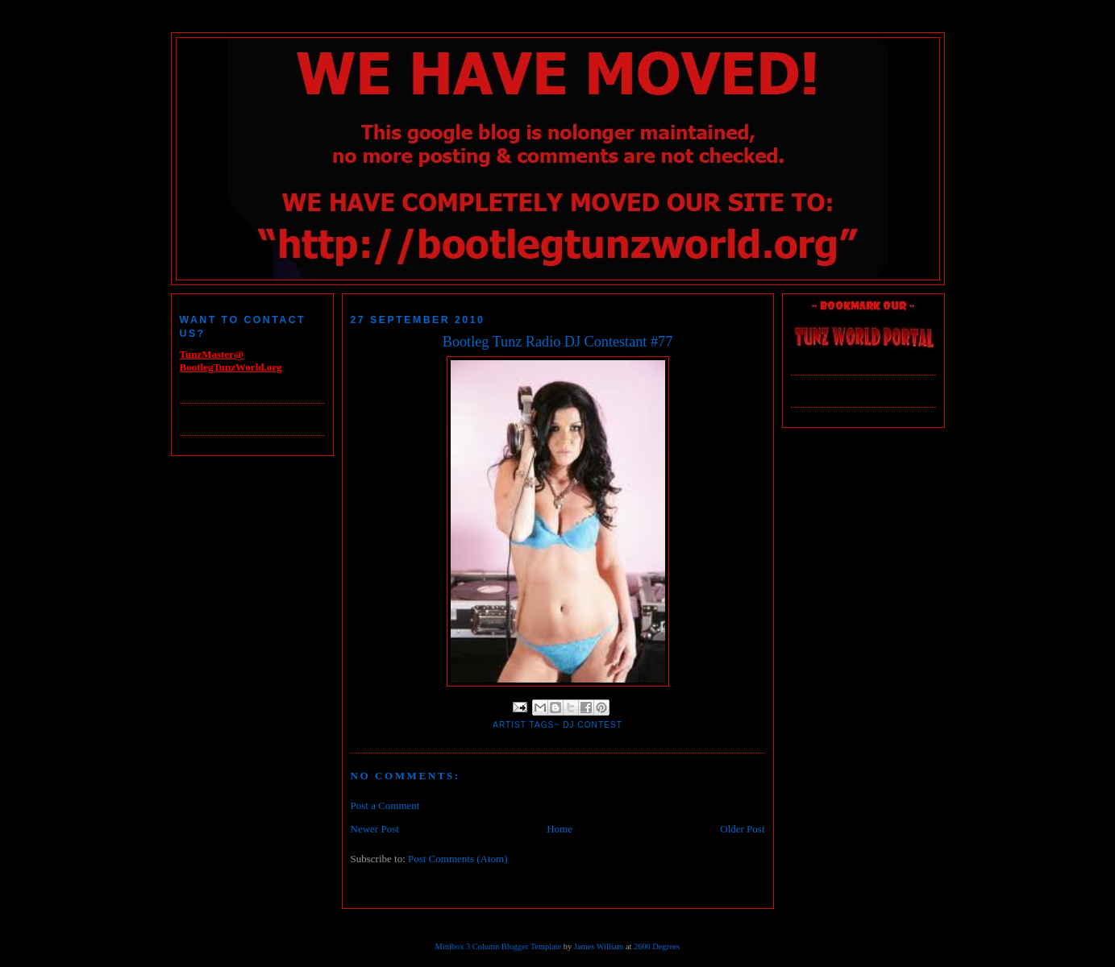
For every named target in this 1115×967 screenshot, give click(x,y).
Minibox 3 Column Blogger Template (498, 946)
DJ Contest (592, 724)
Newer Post (375, 829)
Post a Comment (385, 805)
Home (559, 829)
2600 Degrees (657, 946)
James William (598, 946)
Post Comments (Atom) (458, 859)
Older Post (742, 829)
